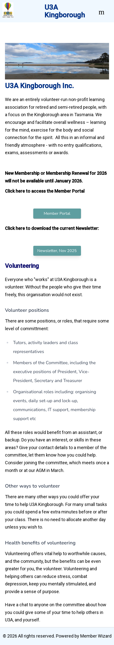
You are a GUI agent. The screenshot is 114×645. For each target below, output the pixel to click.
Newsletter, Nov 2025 (56, 250)
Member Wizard (96, 636)
